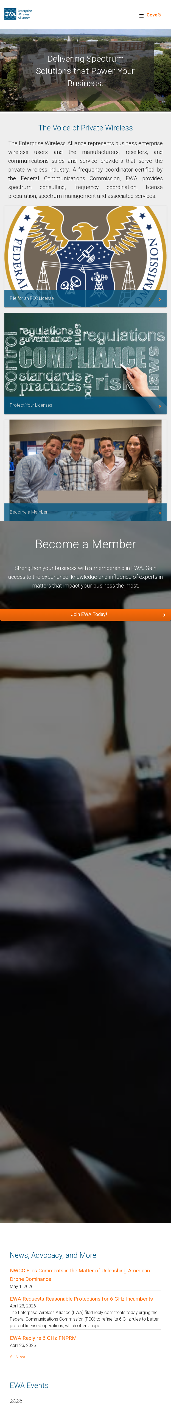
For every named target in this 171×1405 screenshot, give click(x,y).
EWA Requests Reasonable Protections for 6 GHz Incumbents (81, 1299)
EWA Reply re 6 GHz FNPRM (43, 1338)
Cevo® (154, 15)
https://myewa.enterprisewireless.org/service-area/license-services (85, 363)
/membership (85, 470)
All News (18, 1356)
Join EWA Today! (89, 614)
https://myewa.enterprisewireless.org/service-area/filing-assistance (85, 256)
